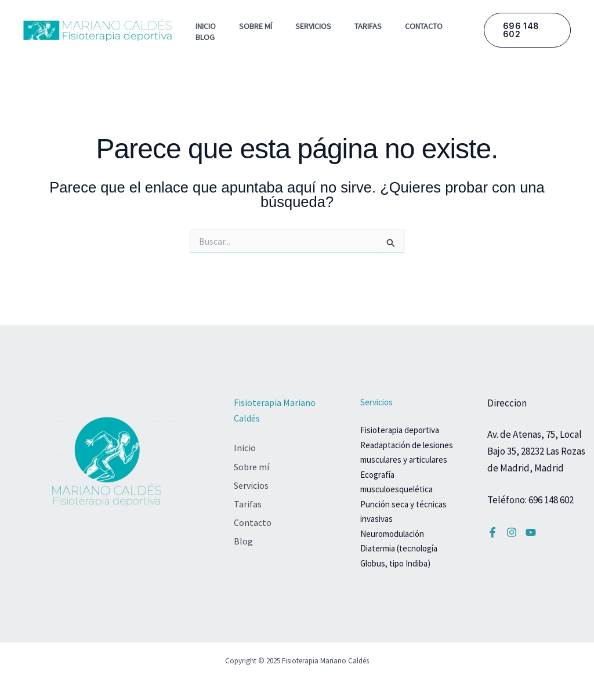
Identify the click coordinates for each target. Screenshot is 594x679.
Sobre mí (255, 26)
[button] (527, 30)
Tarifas (368, 26)
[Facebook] (492, 532)
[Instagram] (511, 532)
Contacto (424, 26)
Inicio (205, 26)
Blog (205, 37)
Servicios (313, 26)
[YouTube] (531, 532)
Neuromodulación (392, 533)
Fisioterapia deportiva (399, 429)
